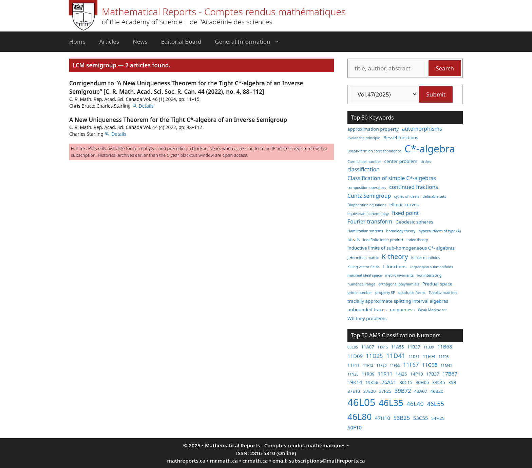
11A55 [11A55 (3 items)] (397, 347)
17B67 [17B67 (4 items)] (449, 373)
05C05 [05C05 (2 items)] (352, 347)
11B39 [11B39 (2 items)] (428, 347)
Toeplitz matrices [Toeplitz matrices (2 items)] (443, 292)
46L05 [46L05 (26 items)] (361, 402)
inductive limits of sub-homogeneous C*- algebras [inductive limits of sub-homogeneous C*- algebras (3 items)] (401, 248)
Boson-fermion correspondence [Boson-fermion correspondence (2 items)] (374, 151)
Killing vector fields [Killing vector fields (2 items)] (363, 266)
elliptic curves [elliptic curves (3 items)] (404, 204)
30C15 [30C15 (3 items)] (405, 382)
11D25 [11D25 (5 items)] (374, 356)
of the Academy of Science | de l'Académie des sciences (187, 21)
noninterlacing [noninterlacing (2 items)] (429, 275)
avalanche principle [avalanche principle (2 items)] (363, 137)
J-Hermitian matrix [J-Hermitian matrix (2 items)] (363, 257)
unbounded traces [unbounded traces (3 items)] (366, 309)
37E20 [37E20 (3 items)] (369, 391)
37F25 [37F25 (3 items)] (385, 391)
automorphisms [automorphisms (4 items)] (422, 128)
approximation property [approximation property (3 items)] (373, 129)
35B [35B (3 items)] (452, 382)
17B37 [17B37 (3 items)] (432, 374)
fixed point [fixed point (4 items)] (405, 213)
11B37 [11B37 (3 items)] (413, 347)
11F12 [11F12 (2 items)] (368, 365)
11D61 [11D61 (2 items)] (413, 356)
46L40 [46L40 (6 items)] (414, 404)
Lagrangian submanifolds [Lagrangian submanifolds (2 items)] (431, 266)
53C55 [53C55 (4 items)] (420, 417)
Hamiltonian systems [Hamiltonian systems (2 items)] (365, 231)
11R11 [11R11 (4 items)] (385, 373)
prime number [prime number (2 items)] (359, 292)
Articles (109, 41)
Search (445, 68)
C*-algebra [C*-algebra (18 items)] (429, 148)
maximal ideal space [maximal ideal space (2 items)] (364, 275)
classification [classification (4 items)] (363, 169)
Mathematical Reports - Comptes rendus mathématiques (224, 11)
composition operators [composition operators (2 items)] (366, 187)
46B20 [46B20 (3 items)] (436, 391)
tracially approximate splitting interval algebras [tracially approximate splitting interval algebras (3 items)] (397, 301)
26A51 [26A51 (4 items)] (388, 382)
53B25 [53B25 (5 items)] (402, 418)
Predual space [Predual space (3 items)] (437, 284)
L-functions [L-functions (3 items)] (394, 266)
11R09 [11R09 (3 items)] (368, 374)
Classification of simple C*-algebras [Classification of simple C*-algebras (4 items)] (391, 178)
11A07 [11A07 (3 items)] (367, 347)
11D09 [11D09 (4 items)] (355, 356)
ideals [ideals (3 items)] (353, 239)
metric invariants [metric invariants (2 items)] (399, 275)
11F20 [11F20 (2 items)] (381, 365)
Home (77, 41)
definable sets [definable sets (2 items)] (434, 196)
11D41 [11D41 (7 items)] (395, 355)
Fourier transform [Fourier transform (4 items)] (369, 221)
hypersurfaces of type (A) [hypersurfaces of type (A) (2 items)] (440, 231)
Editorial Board (181, 41)
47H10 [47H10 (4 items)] (382, 417)
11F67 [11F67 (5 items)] (411, 364)
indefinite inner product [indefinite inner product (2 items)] (383, 239)
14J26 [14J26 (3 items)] (401, 374)
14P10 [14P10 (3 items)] (416, 374)
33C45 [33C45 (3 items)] (438, 382)
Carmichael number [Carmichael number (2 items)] (364, 161)
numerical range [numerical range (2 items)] (361, 284)
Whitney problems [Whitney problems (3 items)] (366, 318)
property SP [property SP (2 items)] (385, 292)
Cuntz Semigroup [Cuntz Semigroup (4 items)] (369, 195)
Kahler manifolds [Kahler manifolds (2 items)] (425, 257)
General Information (250, 41)
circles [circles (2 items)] (425, 161)
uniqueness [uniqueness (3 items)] (402, 309)
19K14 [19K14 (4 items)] (354, 382)
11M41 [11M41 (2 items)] (446, 365)
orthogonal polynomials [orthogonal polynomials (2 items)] (399, 284)
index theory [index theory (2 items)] (417, 239)
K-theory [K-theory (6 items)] (395, 256)
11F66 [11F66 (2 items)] (395, 365)
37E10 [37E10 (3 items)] (353, 391)
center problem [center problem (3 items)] (400, 161)
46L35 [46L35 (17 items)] (391, 403)
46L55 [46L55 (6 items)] (435, 404)
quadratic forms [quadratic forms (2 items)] (411, 292)
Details (146, 106)
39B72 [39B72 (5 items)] (403, 391)
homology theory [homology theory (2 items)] (400, 231)
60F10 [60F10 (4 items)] (354, 427)
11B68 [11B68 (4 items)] (444, 346)
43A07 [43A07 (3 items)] (420, 391)
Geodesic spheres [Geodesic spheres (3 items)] (414, 222)
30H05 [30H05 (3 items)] (422, 382)
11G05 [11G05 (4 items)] (429, 364)
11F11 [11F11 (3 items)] (353, 365)
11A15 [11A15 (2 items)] (382, 347)
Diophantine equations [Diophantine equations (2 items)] (366, 205)
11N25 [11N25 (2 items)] (352, 374)
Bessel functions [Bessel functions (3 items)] (400, 137)
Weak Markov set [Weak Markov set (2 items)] (432, 309)
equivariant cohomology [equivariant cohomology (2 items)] (368, 213)
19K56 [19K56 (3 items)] (371, 382)
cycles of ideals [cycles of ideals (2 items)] (406, 196)
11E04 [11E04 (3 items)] (429, 356)
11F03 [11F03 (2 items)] (444, 356)
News (140, 41)
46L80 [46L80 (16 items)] (359, 416)
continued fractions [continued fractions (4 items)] (413, 187)
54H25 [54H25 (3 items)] (437, 418)
